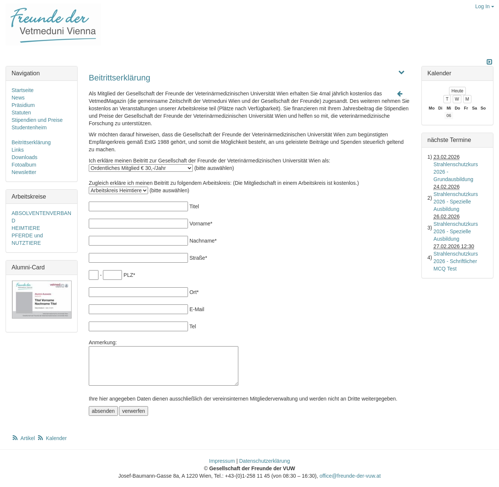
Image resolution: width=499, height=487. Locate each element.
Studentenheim (29, 127)
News (18, 98)
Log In (484, 6)
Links (18, 150)
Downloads (24, 157)
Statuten (21, 113)
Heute (457, 91)
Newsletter (24, 172)
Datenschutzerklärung (264, 461)
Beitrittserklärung (119, 77)
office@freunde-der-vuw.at (350, 476)
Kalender (52, 438)
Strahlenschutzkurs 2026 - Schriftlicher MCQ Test (455, 261)
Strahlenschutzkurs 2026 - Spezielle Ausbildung (455, 201)
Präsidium (23, 105)
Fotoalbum (24, 165)
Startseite (23, 90)
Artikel (24, 438)
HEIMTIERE (26, 228)
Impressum (222, 461)
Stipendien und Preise (37, 120)
